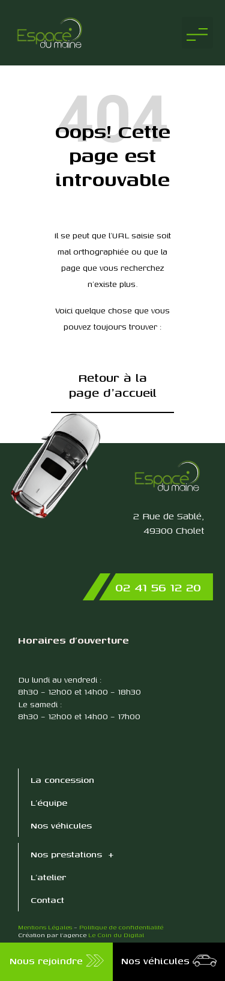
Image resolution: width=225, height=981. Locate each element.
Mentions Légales (45, 927)
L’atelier (48, 877)
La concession (62, 779)
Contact (47, 899)
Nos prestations (72, 854)
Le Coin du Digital (116, 935)
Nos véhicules (61, 825)
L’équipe (49, 802)
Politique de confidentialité (121, 927)
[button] (198, 33)
